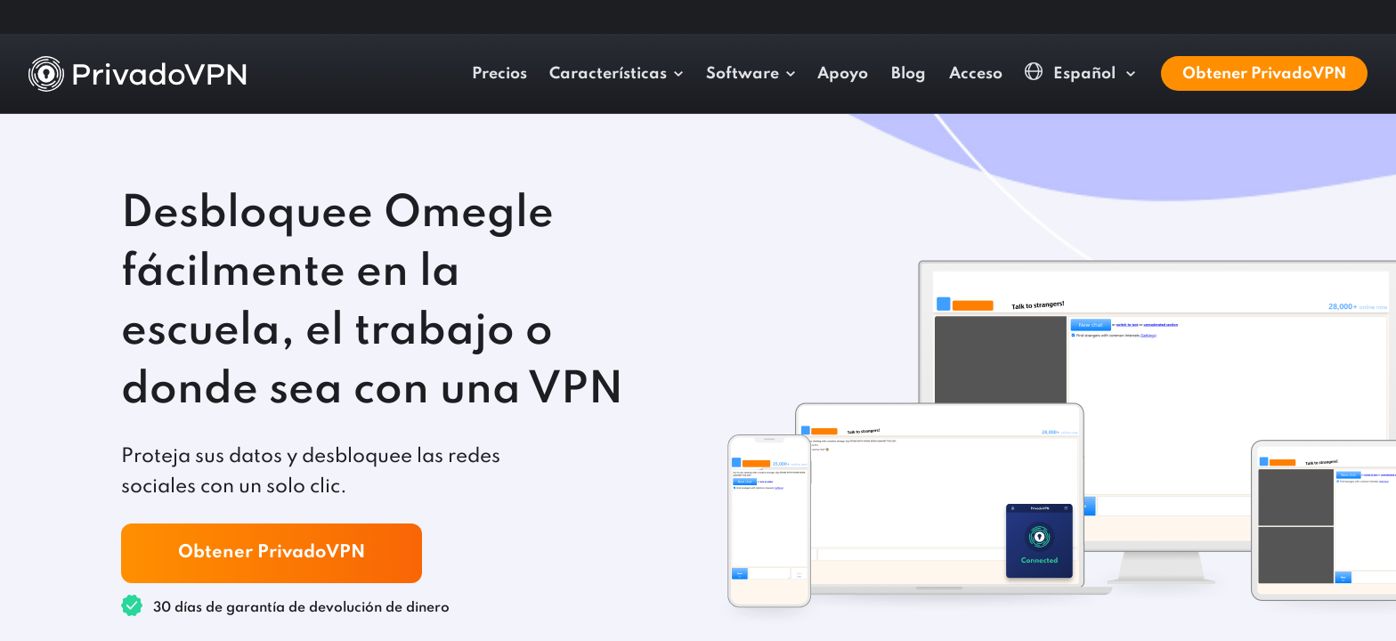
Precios (499, 74)
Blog (908, 74)
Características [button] (608, 74)
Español (1072, 72)
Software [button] (742, 74)
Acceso (975, 74)
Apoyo (842, 74)
